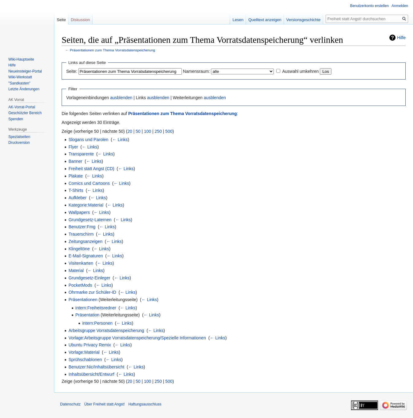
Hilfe (401, 37)
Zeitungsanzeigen (85, 241)
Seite (61, 19)
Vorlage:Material (83, 352)
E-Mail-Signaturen (85, 255)
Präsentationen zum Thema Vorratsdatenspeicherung (112, 50)
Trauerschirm (81, 234)
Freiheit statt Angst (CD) (91, 168)
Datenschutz (70, 404)
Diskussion (80, 19)
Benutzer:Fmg (81, 226)
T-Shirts (75, 190)
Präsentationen (82, 299)
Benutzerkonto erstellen (369, 6)
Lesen (237, 19)
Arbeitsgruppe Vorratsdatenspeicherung (106, 330)
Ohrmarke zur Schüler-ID (92, 292)
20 (130, 131)
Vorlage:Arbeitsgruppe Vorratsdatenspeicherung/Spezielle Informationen (137, 337)
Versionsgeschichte (303, 19)
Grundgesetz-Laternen (89, 219)
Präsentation (87, 314)
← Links (120, 139)
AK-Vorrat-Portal (21, 107)
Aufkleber (77, 197)
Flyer (73, 146)
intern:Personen (97, 323)
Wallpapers (79, 212)
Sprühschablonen (85, 359)
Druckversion (19, 142)
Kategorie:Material (85, 205)
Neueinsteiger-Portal (25, 71)
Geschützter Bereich (25, 113)
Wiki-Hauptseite (21, 59)
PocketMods (80, 285)
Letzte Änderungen (23, 89)
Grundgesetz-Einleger (89, 277)
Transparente (81, 153)
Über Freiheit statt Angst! (104, 404)
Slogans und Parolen (88, 139)
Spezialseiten (19, 137)
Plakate (75, 176)
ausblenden (121, 97)
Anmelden (400, 6)
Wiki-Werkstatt (20, 77)
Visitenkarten (80, 263)
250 (158, 131)
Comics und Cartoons (89, 183)
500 (168, 131)
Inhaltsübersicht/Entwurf (91, 374)
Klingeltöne (79, 248)
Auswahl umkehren (300, 71)
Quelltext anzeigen (264, 19)
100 (147, 131)
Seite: (71, 71)
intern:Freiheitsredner (95, 307)
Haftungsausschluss (144, 404)
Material (76, 270)
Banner (75, 161)
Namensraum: (196, 71)
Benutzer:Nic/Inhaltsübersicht (96, 366)
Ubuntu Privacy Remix (89, 344)
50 (138, 131)
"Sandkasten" (19, 83)
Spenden (15, 119)
